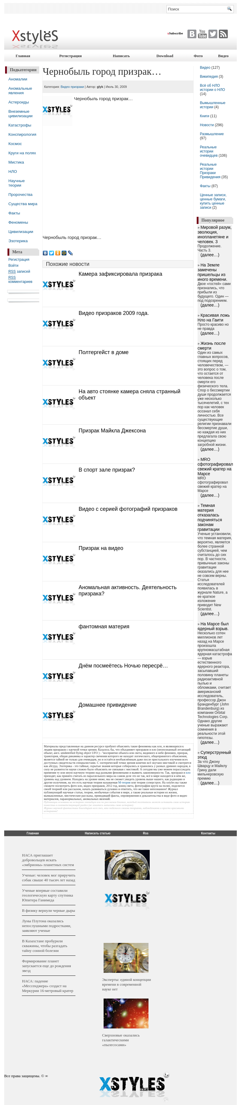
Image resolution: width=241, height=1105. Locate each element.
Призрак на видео (100, 548)
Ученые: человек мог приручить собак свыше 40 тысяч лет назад (48, 877)
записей (19, 271)
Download (164, 56)
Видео (223, 56)
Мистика (16, 162)
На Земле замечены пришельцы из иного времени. (213, 272)
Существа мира (22, 204)
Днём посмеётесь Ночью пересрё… (123, 666)
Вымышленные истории (212, 105)
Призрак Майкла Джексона (112, 431)
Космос (15, 143)
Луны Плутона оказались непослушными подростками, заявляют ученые (46, 926)
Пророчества (20, 194)
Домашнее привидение (107, 705)
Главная (23, 56)
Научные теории (16, 183)
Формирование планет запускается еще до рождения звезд (46, 966)
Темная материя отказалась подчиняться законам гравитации (210, 517)
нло (188, 772)
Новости (207, 125)
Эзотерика (18, 241)
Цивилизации (20, 231)
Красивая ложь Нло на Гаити (214, 317)
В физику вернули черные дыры (48, 910)
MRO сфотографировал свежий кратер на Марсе (215, 466)
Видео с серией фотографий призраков (127, 509)
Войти (13, 265)
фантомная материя (103, 627)
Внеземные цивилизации (20, 113)
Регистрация (70, 56)
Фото (198, 56)
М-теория (124, 782)
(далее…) (210, 254)
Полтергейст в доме (103, 352)
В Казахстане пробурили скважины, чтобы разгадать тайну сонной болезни (44, 946)
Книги (204, 116)
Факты (14, 213)
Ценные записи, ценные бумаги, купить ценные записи (213, 201)
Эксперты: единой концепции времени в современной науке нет (126, 984)
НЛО (12, 171)
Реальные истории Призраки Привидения (210, 170)
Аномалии (17, 79)
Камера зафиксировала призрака (120, 274)
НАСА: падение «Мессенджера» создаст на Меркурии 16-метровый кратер (47, 986)
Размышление (212, 134)
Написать (121, 56)
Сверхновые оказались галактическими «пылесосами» (121, 1040)
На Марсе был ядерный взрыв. (213, 626)
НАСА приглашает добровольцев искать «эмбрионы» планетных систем (48, 860)
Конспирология (22, 134)
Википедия (209, 76)
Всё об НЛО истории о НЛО (212, 87)
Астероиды (18, 102)
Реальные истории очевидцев (209, 151)
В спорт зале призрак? (106, 470)
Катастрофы (19, 125)
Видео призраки (72, 87)
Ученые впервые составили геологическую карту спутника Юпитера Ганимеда (47, 895)
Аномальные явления (20, 90)
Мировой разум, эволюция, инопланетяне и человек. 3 (215, 234)
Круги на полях (22, 153)
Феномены (18, 222)
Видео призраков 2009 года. (113, 313)
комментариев (20, 279)
